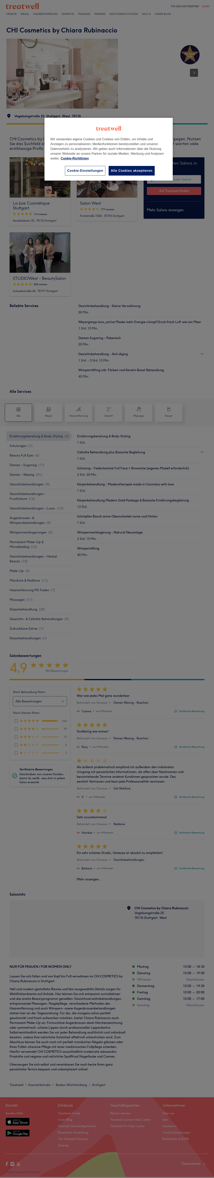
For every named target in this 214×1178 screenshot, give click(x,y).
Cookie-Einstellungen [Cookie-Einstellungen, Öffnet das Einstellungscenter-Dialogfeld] (85, 170)
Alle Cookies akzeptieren (131, 170)
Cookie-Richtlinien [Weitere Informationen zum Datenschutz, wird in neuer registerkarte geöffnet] (75, 158)
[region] (108, 149)
